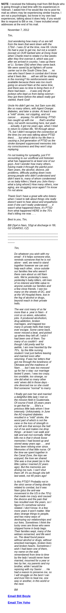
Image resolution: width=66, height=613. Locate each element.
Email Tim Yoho (19, 602)
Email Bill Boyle (19, 596)
